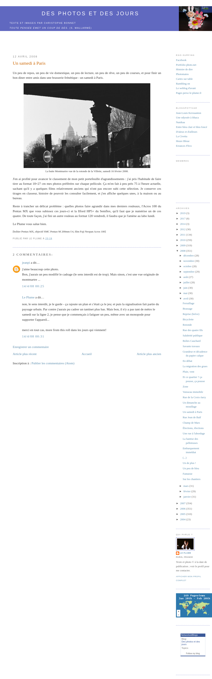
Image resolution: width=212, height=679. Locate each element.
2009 (183, 245)
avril (186, 298)
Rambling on (183, 83)
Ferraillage (188, 303)
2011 (183, 234)
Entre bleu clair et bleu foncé (191, 127)
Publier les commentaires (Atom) (52, 363)
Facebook (181, 60)
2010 (183, 240)
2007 (183, 503)
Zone (185, 386)
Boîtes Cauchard (191, 340)
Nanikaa (180, 122)
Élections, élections (193, 428)
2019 (183, 213)
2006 (183, 508)
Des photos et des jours (90, 13)
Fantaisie (187, 473)
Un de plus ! (189, 463)
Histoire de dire (184, 69)
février (187, 491)
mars (186, 485)
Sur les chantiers (191, 479)
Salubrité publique (192, 335)
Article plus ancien (149, 354)
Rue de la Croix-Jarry (194, 397)
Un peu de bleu (191, 468)
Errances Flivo (184, 145)
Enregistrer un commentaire (31, 347)
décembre (189, 255)
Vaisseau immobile (193, 391)
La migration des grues (195, 366)
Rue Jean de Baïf (192, 417)
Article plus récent (24, 354)
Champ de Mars (191, 422)
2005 (183, 514)
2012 (183, 229)
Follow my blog (193, 653)
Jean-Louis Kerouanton (188, 112)
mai (185, 293)
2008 (183, 250)
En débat (187, 360)
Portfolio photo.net (186, 64)
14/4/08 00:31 (33, 336)
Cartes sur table (184, 78)
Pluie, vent (188, 371)
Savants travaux (191, 346)
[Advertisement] (87, 40)
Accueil (87, 354)
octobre (187, 266)
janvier (187, 496)
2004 (183, 519)
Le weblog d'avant (186, 88)
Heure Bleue (182, 141)
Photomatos (182, 74)
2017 (183, 218)
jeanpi (26, 262)
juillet (186, 282)
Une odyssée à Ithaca (187, 117)
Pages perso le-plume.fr (188, 92)
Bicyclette (188, 319)
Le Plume (28, 297)
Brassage (187, 308)
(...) (184, 457)
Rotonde (187, 324)
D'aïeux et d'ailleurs (186, 131)
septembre (189, 271)
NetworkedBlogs (189, 635)
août (186, 277)
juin (185, 287)
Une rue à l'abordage (194, 433)
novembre (189, 260)
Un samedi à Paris (29, 63)
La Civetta (181, 136)
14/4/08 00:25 (33, 286)
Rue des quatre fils (193, 330)
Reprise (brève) (191, 314)
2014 (183, 223)
